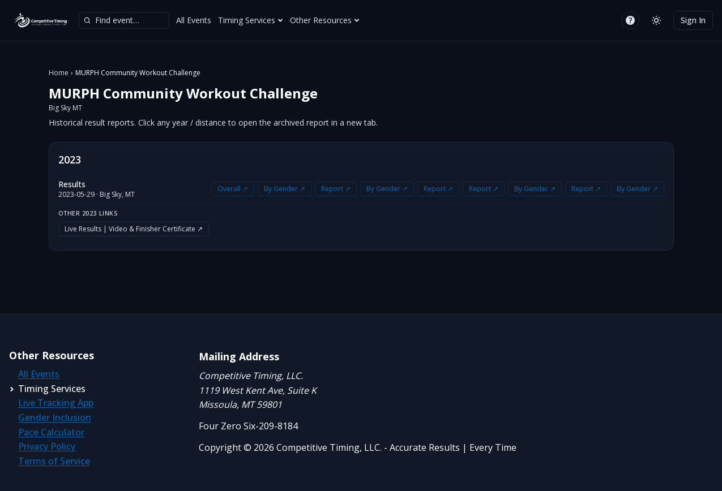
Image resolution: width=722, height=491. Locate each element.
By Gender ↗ (284, 188)
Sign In (693, 20)
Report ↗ (336, 188)
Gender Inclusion (54, 417)
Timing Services (250, 20)
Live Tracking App (55, 403)
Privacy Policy (46, 446)
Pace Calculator (51, 432)
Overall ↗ (232, 188)
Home (59, 72)
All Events (193, 20)
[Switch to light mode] (656, 20)
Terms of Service (54, 461)
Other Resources (325, 20)
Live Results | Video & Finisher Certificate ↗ (134, 229)
